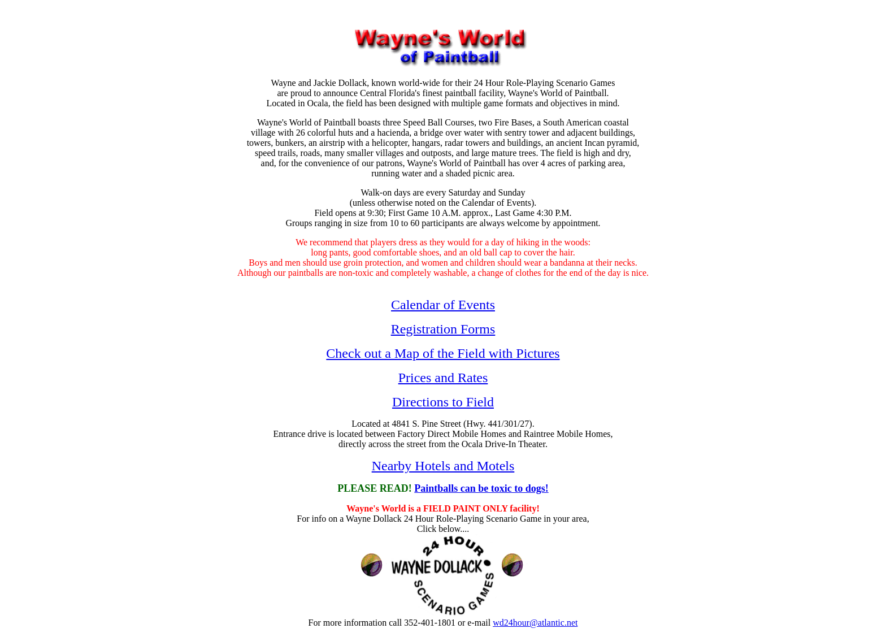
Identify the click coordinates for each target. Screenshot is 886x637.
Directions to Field (443, 402)
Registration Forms (443, 329)
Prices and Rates (443, 377)
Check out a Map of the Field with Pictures (442, 353)
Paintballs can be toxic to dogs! (481, 488)
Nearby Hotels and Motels (443, 465)
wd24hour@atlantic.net (535, 622)
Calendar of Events (443, 304)
